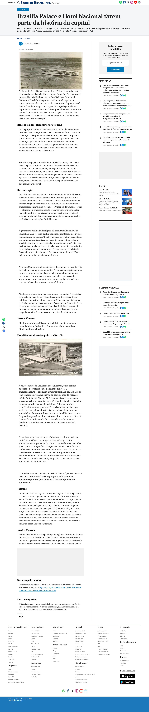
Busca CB (11, 677)
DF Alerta (123, 631)
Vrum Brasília (124, 638)
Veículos (77, 672)
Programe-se (56, 651)
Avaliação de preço (103, 641)
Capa (9, 631)
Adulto (77, 677)
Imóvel (78, 627)
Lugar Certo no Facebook (82, 654)
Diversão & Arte (13, 646)
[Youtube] (135, 3)
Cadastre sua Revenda (104, 654)
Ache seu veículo (102, 631)
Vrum (100, 627)
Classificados (81, 663)
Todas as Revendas (103, 651)
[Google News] (139, 3)
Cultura (33, 646)
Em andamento (35, 672)
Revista (122, 648)
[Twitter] (128, 3)
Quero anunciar (79, 666)
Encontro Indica (124, 653)
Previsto (33, 669)
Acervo (55, 2)
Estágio (33, 638)
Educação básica (35, 631)
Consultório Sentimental (60, 633)
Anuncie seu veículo (103, 633)
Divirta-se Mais (60, 645)
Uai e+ (122, 665)
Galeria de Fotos (80, 651)
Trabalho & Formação (37, 636)
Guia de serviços (80, 644)
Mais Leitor (56, 661)
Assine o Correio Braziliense (16, 682)
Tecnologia (11, 659)
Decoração (78, 649)
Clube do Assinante (13, 679)
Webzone (55, 638)
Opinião (10, 654)
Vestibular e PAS (35, 649)
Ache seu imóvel (80, 631)
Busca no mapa (79, 636)
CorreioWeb (58, 627)
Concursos (36, 663)
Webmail (55, 641)
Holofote (10, 657)
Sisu (32, 651)
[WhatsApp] (120, 3)
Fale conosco (34, 659)
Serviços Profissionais (81, 679)
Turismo (10, 662)
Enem (32, 641)
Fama (54, 631)
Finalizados (34, 677)
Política (10, 636)
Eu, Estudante (37, 627)
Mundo (10, 644)
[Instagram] (131, 3)
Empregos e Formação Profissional (85, 674)
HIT (54, 656)
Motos (99, 646)
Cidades (10, 633)
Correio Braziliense (17, 627)
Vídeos (100, 644)
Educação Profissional (37, 654)
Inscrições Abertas (36, 674)
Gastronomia (56, 636)
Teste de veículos (102, 638)
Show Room (78, 646)
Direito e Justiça (13, 672)
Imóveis (77, 669)
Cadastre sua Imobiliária (82, 659)
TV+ (54, 658)
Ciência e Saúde (12, 651)
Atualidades (123, 651)
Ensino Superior (35, 633)
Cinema (55, 648)
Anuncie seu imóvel (80, 633)
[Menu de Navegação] (12, 2)
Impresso (12, 666)
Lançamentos (79, 638)
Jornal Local (123, 633)
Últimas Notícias (35, 644)
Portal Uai (123, 663)
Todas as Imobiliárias (81, 657)
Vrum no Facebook (103, 649)
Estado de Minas (124, 660)
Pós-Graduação (35, 657)
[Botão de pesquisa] (17, 2)
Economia (11, 641)
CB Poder (122, 636)
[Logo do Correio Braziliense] (36, 2)
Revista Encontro (128, 642)
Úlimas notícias (79, 641)
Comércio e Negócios (81, 682)
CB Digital (11, 674)
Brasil (10, 638)
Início (19, 38)
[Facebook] (124, 3)
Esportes (10, 649)
